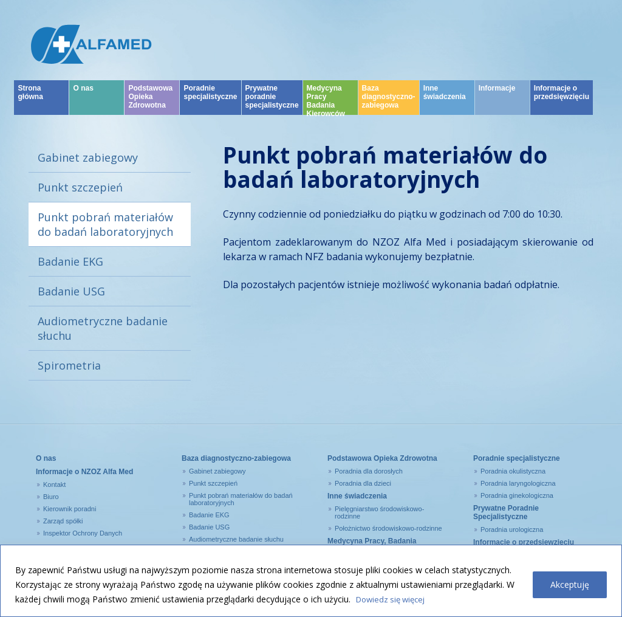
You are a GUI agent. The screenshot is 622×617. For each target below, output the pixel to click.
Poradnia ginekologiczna (516, 495)
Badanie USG (71, 291)
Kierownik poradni (69, 508)
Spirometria (69, 365)
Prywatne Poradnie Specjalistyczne (506, 512)
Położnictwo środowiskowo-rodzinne (388, 528)
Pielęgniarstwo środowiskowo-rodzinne (379, 512)
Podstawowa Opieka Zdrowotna (150, 104)
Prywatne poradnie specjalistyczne (272, 104)
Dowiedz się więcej (393, 599)
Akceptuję (569, 584)
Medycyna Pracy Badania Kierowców (326, 106)
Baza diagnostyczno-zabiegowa (388, 104)
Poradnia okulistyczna (512, 471)
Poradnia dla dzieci (363, 483)
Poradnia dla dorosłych (369, 471)
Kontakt (54, 484)
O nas (83, 95)
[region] (311, 581)
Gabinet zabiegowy (88, 157)
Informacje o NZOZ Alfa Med (84, 471)
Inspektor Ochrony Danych (82, 533)
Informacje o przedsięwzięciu (561, 99)
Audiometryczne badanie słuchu (103, 328)
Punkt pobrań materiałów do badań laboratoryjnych (105, 224)
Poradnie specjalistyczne (210, 99)
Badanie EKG (70, 261)
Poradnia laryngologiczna (518, 483)
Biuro (51, 496)
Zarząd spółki (63, 521)
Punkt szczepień (80, 187)
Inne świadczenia (444, 99)
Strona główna (30, 99)
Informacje (497, 95)
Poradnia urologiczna (511, 529)
